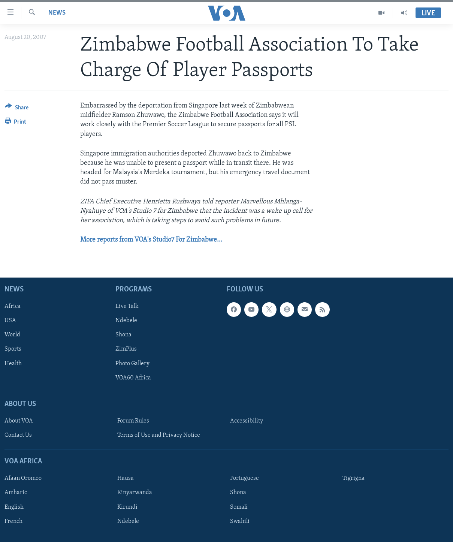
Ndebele (126, 321)
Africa (12, 307)
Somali (239, 507)
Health (13, 364)
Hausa (125, 479)
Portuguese (244, 479)
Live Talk (127, 307)
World (12, 335)
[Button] (16, 108)
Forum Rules (133, 421)
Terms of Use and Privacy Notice (158, 435)
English (14, 507)
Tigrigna (353, 479)
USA (10, 321)
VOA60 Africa (133, 378)
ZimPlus (126, 349)
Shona (123, 335)
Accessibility (246, 421)
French (13, 521)
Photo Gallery (132, 364)
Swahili (240, 521)
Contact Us (18, 435)
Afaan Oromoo (23, 479)
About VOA (18, 421)
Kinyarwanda (134, 493)
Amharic (15, 493)
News (57, 12)
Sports (12, 349)
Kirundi (127, 507)
